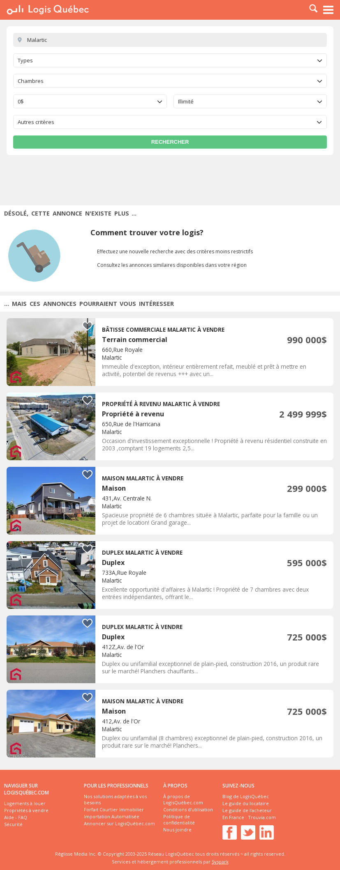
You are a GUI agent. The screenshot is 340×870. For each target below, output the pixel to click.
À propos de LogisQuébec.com (183, 799)
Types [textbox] (25, 60)
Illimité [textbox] (186, 101)
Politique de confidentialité (179, 819)
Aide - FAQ (15, 817)
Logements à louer (25, 803)
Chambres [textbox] (31, 81)
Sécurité (13, 824)
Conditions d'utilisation (188, 809)
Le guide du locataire (245, 803)
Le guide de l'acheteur (247, 810)
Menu (328, 10)
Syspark (220, 862)
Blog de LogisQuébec (245, 796)
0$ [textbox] (21, 101)
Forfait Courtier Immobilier (114, 809)
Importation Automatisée (111, 816)
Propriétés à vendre (26, 810)
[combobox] (170, 60)
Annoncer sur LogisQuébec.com (119, 823)
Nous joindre (177, 829)
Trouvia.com (262, 817)
